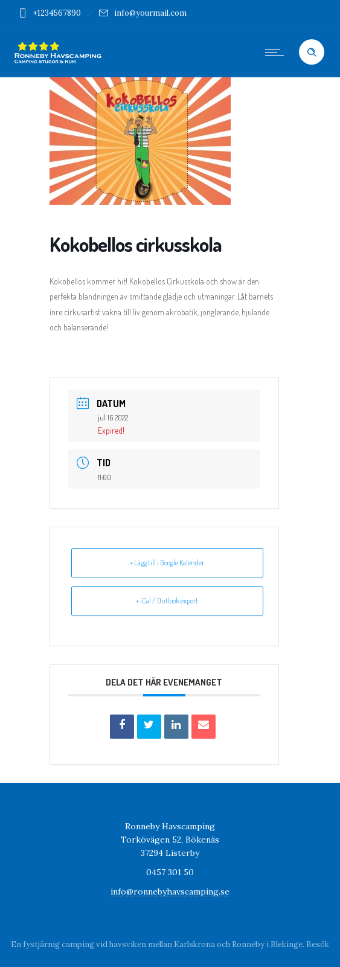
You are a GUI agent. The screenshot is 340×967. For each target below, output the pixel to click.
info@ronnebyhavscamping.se (170, 891)
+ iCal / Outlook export (167, 600)
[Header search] (311, 52)
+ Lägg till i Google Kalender (167, 562)
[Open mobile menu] (277, 52)
